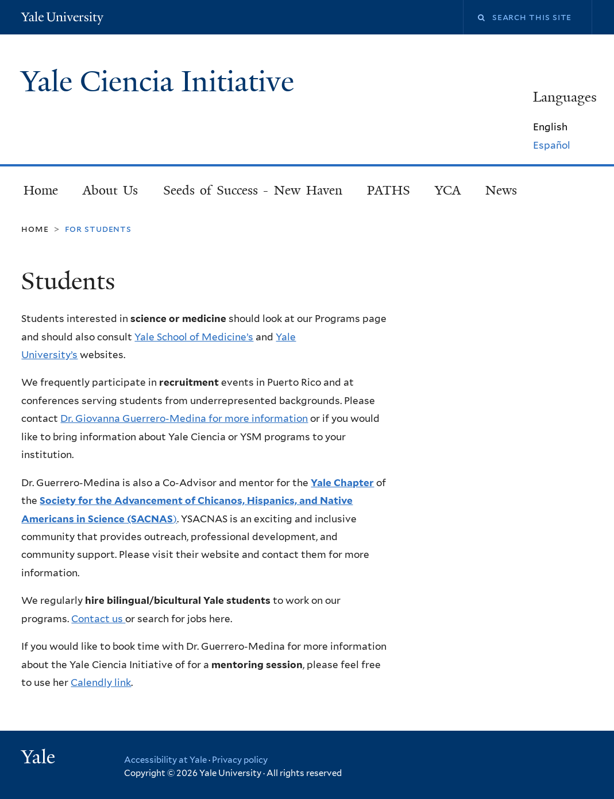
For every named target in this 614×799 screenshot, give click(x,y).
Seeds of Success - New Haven (252, 190)
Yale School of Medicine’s (193, 337)
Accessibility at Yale (165, 760)
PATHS (388, 190)
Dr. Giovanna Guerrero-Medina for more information (184, 418)
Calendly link (101, 682)
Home (41, 190)
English (550, 127)
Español (551, 145)
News (501, 190)
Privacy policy (240, 760)
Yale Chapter (342, 482)
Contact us (98, 619)
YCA (448, 190)
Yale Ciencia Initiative (161, 81)
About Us (110, 190)
